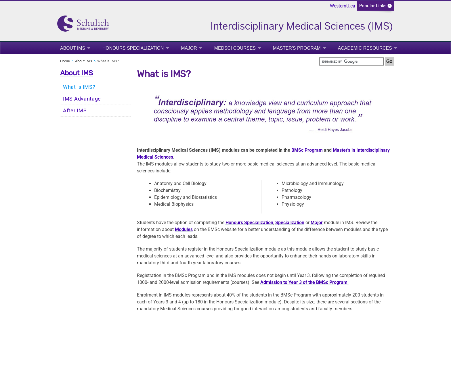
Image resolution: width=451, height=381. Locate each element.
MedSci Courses (235, 48)
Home (65, 61)
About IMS (72, 48)
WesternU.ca (342, 6)
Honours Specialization (133, 48)
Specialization (289, 222)
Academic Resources (365, 48)
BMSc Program (307, 150)
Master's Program (297, 48)
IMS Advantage (82, 99)
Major (189, 48)
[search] (351, 61)
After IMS (75, 110)
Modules (184, 229)
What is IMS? (79, 87)
